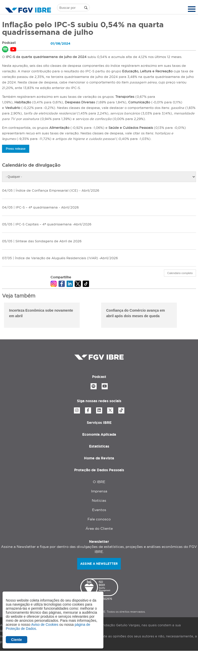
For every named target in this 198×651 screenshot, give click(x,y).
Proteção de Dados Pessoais (99, 470)
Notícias (99, 500)
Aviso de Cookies (44, 625)
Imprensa (99, 491)
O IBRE (99, 482)
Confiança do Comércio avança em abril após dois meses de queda (135, 313)
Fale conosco (99, 519)
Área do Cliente (99, 528)
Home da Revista (99, 458)
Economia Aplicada (99, 434)
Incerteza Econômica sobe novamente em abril (41, 313)
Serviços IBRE (99, 423)
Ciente (16, 640)
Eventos (99, 510)
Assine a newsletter (99, 563)
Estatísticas (99, 446)
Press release (15, 148)
